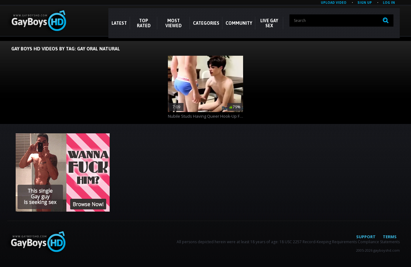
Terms (390, 236)
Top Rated (144, 23)
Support (366, 236)
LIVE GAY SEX (269, 23)
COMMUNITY (239, 23)
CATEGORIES (206, 23)
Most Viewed (173, 23)
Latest (119, 23)
